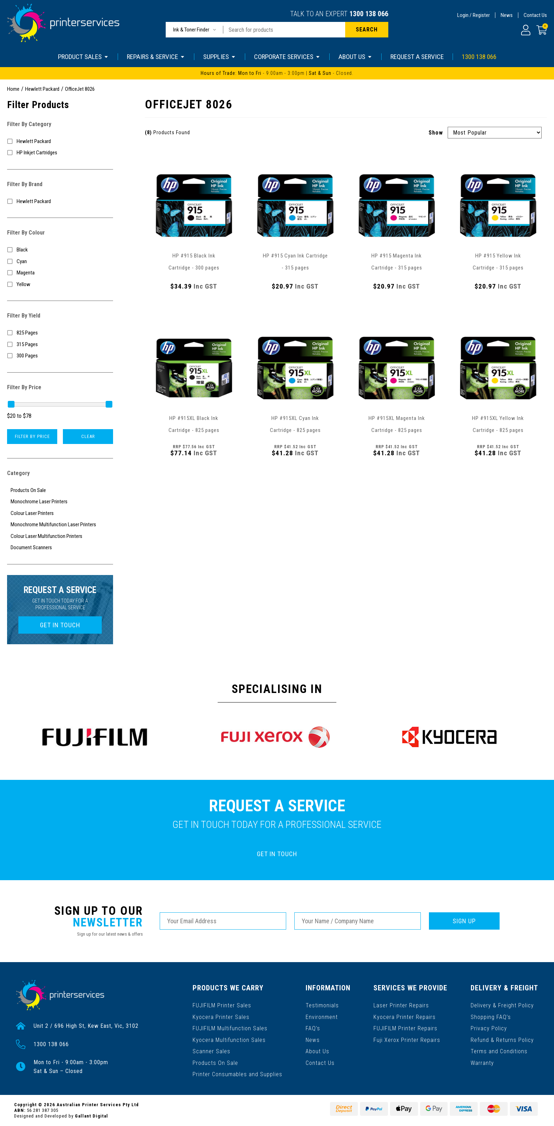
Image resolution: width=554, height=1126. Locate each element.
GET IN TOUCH (60, 625)
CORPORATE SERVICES (287, 56)
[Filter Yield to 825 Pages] (60, 333)
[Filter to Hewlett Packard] (60, 141)
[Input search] (284, 29)
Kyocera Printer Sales (221, 1016)
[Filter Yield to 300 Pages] (60, 356)
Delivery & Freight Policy (502, 1004)
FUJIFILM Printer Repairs (406, 1027)
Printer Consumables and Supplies (237, 1072)
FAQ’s (313, 1027)
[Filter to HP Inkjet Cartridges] (60, 153)
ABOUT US (355, 56)
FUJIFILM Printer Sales (222, 1004)
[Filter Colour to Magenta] (60, 273)
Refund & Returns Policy (502, 1038)
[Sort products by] (495, 132)
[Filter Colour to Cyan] (60, 261)
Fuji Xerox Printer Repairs (407, 1038)
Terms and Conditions (499, 1050)
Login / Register (473, 15)
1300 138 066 (368, 14)
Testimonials (322, 1004)
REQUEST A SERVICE (417, 56)
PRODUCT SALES (83, 56)
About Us (317, 1050)
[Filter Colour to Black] (60, 250)
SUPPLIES (219, 56)
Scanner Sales (211, 1050)
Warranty (482, 1061)
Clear (88, 436)
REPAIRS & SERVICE (156, 56)
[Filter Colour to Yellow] (60, 284)
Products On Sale (215, 1061)
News (507, 15)
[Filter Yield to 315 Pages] (60, 344)
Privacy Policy (489, 1027)
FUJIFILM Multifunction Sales (230, 1027)
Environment (322, 1016)
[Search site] (366, 29)
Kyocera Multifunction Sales (229, 1038)
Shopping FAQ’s (491, 1016)
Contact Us (535, 15)
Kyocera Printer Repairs (405, 1016)
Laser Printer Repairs (401, 1004)
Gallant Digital (91, 1116)
